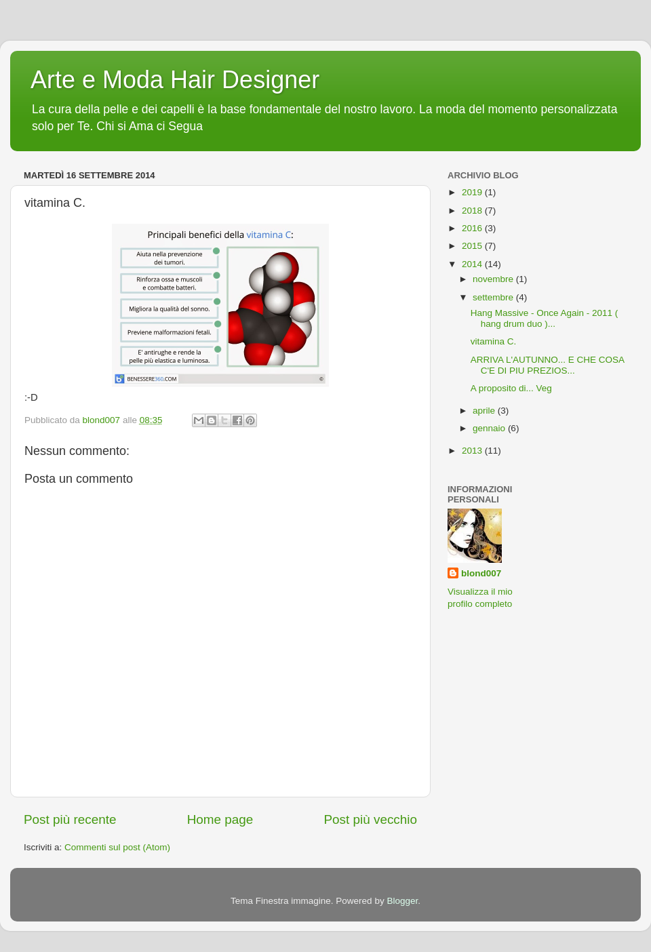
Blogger (402, 901)
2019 (473, 192)
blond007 (481, 573)
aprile (485, 410)
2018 (473, 210)
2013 (473, 450)
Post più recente (70, 819)
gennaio (490, 428)
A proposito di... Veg (511, 388)
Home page (220, 819)
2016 (473, 228)
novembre (494, 279)
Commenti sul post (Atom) (117, 847)
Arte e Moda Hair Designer (175, 80)
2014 (473, 264)
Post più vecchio (370, 819)
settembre (494, 297)
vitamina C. (494, 341)
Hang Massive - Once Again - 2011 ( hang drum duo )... (544, 318)
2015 (473, 246)
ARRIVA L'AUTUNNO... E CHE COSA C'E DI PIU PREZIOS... (548, 365)
